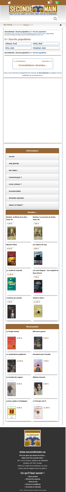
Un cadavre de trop (40, 245)
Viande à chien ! (38, 298)
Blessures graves (39, 331)
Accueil (11, 156)
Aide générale (14, 163)
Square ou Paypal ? (16, 205)
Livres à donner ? (15, 184)
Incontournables (15, 191)
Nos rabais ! (13, 170)
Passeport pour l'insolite (42, 354)
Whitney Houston (39, 377)
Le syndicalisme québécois (16, 354)
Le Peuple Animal (12, 331)
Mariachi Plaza (11, 245)
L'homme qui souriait (14, 298)
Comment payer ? (15, 177)
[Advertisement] (32, 94)
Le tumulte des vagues (14, 377)
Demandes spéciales (16, 198)
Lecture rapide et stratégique (16, 401)
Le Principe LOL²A (39, 401)
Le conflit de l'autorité (14, 270)
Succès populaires (22, 32)
